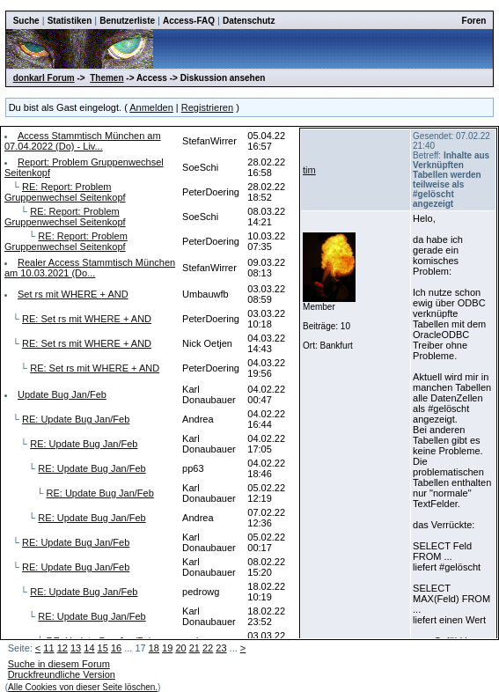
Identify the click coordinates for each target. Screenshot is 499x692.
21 (194, 648)
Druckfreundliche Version (61, 674)
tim (309, 170)
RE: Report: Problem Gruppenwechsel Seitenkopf (65, 191)
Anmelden (151, 107)
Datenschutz (249, 21)
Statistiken (70, 21)
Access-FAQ (189, 21)
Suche (26, 21)
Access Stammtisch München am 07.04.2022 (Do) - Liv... (82, 140)
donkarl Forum (44, 78)
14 (89, 648)
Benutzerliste (127, 21)
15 (103, 648)
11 (48, 648)
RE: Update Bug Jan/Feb (75, 419)
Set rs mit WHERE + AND (73, 294)
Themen (106, 78)
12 (62, 648)
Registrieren (207, 107)
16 (116, 648)
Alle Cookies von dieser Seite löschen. (83, 687)
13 (75, 648)
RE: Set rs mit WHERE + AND (86, 318)
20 (180, 648)
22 (207, 648)
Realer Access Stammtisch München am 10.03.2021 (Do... (89, 267)
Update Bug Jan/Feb (62, 394)
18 (154, 648)
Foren (474, 21)
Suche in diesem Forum (59, 664)
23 (221, 648)
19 (167, 648)
